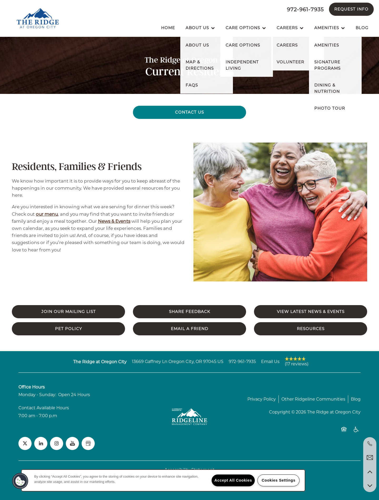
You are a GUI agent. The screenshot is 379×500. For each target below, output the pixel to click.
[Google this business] (88, 443)
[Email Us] (369, 457)
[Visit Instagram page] (56, 443)
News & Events (114, 221)
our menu (47, 214)
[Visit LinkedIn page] (40, 443)
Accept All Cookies (233, 480)
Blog (356, 399)
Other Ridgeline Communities (313, 399)
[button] (351, 9)
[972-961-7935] (369, 443)
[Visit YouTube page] (72, 443)
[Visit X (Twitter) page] (25, 443)
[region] (163, 480)
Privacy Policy (261, 399)
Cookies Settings (278, 480)
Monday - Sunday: (37, 394)
